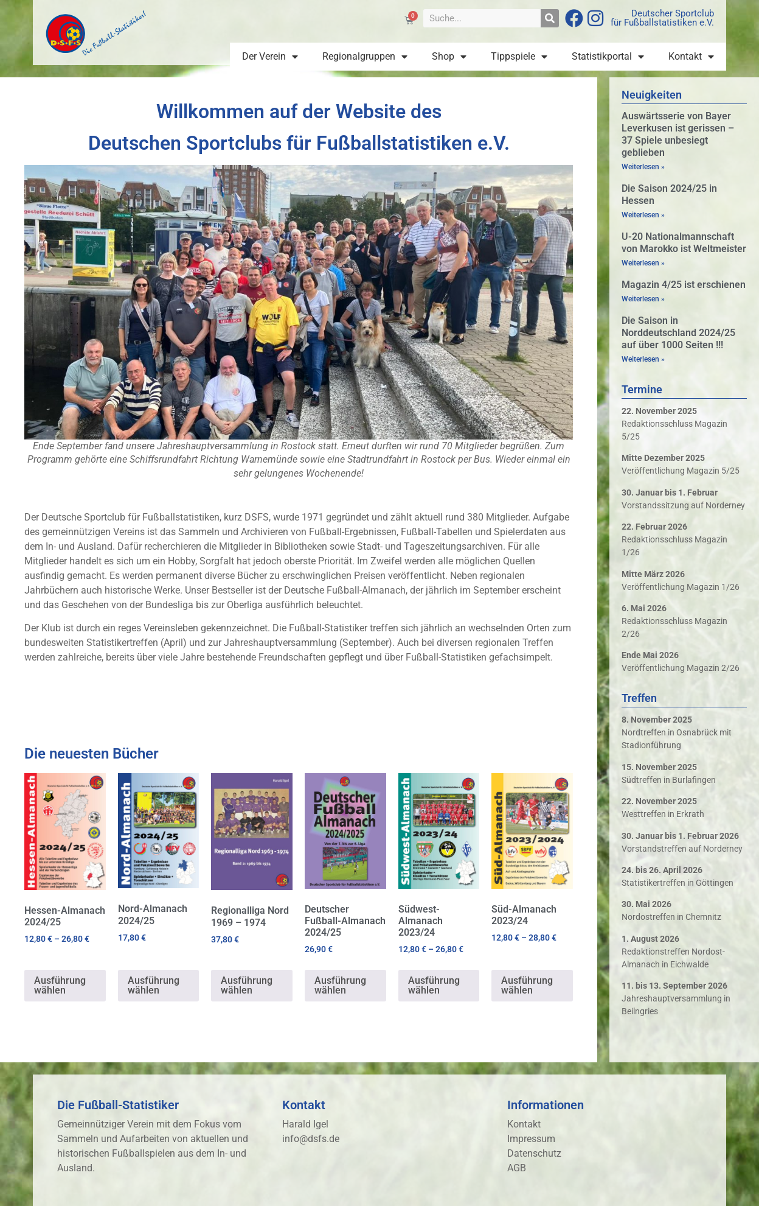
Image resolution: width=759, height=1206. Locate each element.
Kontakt (691, 57)
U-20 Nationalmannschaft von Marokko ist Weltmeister (684, 242)
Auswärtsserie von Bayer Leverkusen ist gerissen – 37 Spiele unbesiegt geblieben (678, 134)
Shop (449, 57)
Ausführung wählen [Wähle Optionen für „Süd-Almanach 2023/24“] (527, 985)
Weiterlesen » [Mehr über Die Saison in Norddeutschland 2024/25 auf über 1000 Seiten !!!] (643, 359)
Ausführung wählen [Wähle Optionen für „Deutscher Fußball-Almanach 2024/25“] (340, 985)
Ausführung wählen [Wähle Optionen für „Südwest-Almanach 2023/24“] (434, 985)
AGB (516, 1168)
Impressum (531, 1139)
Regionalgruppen (364, 57)
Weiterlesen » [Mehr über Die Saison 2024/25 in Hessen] (643, 215)
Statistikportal (608, 57)
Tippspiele (519, 57)
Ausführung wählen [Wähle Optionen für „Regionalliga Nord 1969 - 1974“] (246, 985)
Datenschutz (534, 1153)
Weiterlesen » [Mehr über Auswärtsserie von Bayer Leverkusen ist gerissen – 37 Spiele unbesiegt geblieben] (643, 167)
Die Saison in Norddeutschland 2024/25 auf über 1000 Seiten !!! (678, 333)
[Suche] (550, 18)
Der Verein (270, 57)
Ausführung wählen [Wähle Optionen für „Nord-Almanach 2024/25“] (153, 985)
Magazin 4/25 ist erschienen (684, 284)
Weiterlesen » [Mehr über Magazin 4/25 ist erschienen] (643, 299)
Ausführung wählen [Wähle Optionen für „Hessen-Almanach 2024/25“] (60, 985)
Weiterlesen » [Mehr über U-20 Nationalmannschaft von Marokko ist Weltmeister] (643, 263)
